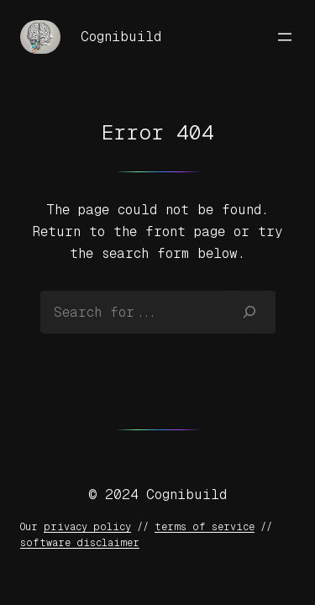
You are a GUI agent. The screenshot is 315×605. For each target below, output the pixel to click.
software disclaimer (79, 543)
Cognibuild (121, 37)
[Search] (249, 312)
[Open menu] (285, 37)
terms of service (205, 527)
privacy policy (87, 527)
